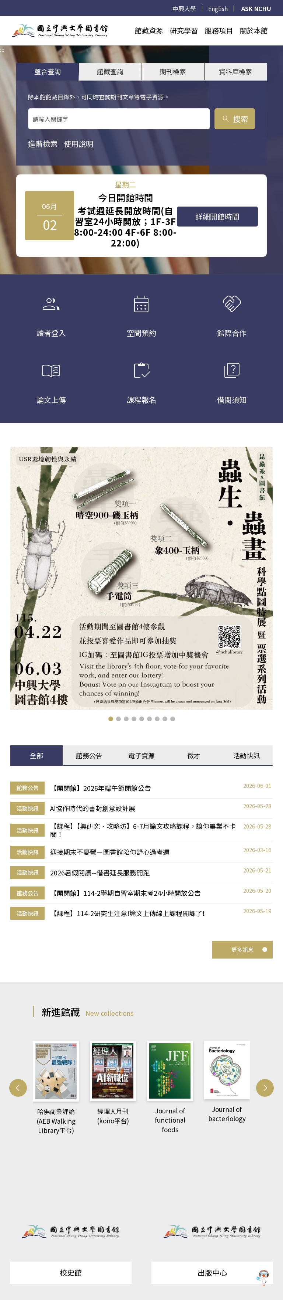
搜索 (234, 118)
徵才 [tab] (193, 755)
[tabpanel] (141, 850)
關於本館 (254, 30)
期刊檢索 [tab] (173, 71)
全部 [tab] (36, 755)
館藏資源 (149, 30)
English (218, 8)
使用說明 (78, 143)
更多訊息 (249, 949)
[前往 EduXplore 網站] (263, 1279)
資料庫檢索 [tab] (235, 71)
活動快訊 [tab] (246, 755)
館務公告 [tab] (89, 755)
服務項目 (219, 30)
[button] (110, 719)
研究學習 (184, 30)
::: (2, 20)
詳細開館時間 (217, 216)
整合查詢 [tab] (47, 71)
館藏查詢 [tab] (110, 71)
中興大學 (184, 8)
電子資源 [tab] (141, 755)
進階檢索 (42, 143)
